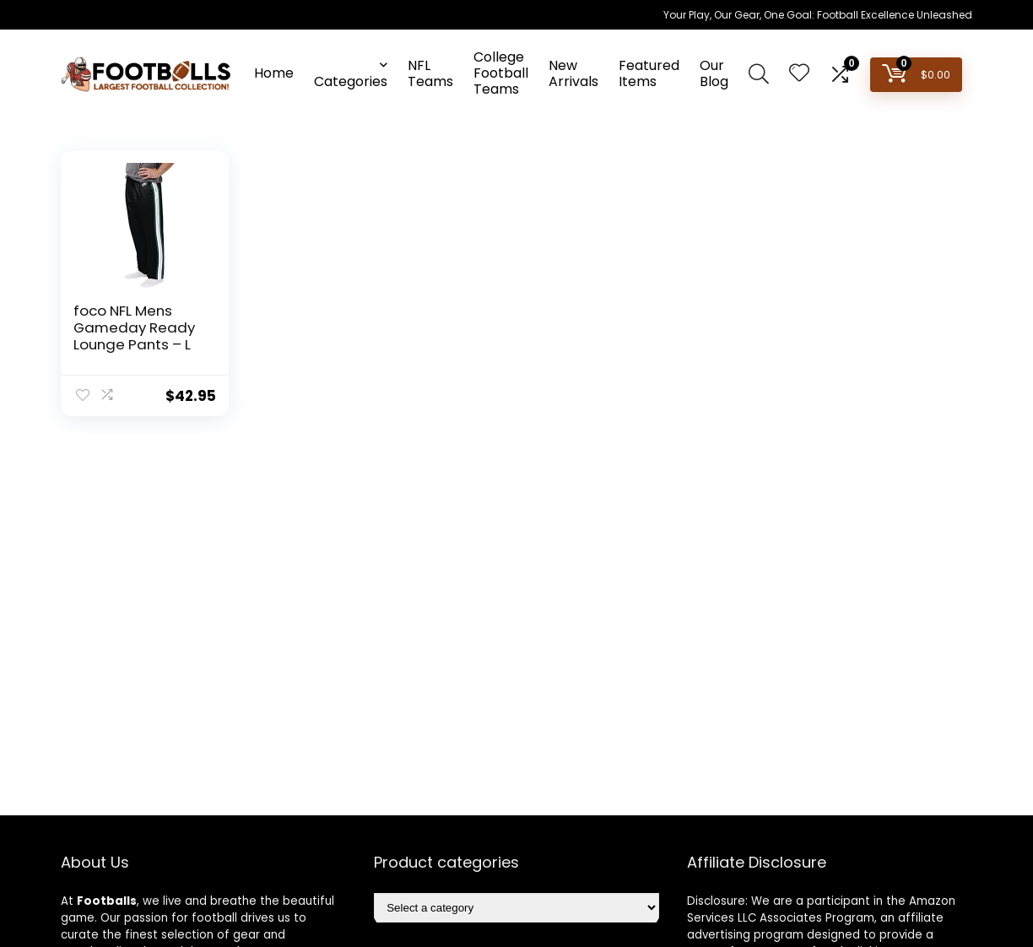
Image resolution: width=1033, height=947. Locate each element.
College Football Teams (500, 73)
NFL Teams (430, 73)
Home (274, 73)
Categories (350, 81)
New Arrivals (573, 73)
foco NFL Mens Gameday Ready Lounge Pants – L (134, 327)
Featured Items (649, 73)
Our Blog (714, 73)
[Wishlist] (799, 74)
